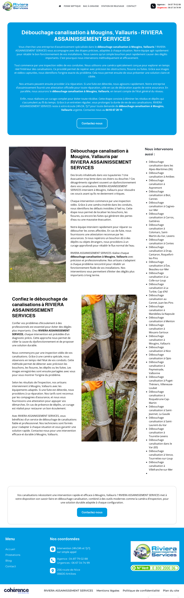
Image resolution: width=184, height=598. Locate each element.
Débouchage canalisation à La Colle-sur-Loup (158, 276)
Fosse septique (72, 6)
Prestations (12, 554)
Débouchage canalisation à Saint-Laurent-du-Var (160, 421)
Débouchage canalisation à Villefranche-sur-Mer (161, 465)
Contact (131, 6)
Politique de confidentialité (141, 590)
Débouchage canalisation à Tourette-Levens (158, 432)
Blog (8, 560)
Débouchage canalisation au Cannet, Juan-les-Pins (161, 299)
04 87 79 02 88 (174, 4)
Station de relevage (112, 6)
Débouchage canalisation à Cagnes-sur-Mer (162, 206)
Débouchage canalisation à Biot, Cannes (160, 195)
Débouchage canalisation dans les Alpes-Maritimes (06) (161, 165)
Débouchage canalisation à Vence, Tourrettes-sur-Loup (161, 454)
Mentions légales (107, 590)
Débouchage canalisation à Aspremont (157, 184)
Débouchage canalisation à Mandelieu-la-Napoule (162, 310)
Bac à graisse (91, 6)
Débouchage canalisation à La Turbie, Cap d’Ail (158, 287)
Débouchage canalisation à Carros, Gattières (161, 217)
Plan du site (171, 590)
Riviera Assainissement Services (68, 590)
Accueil (10, 549)
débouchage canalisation (112, 47)
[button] (92, 123)
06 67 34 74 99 (174, 7)
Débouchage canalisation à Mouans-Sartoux (158, 328)
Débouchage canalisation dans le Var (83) (160, 443)
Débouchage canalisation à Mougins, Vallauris (159, 339)
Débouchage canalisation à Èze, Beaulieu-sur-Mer (159, 265)
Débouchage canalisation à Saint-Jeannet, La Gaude (160, 410)
